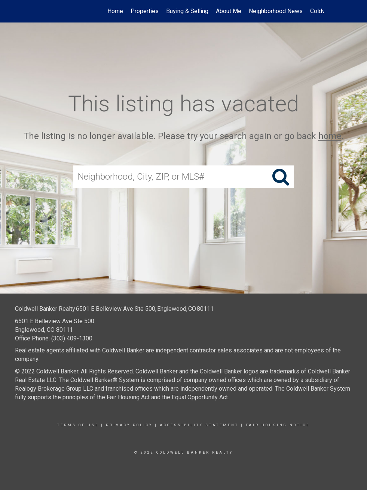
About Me (228, 11)
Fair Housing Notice (278, 425)
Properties (145, 11)
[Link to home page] (47, 11)
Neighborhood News (276, 11)
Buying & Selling (187, 11)
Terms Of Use (78, 425)
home (330, 136)
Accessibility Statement (199, 425)
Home (115, 11)
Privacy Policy (129, 425)
